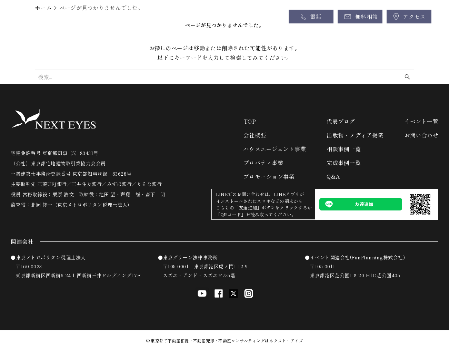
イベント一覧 (421, 121)
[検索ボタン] (407, 77)
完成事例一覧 (344, 162)
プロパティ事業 (263, 162)
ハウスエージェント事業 (274, 149)
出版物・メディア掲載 (355, 135)
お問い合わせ (421, 135)
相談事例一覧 (344, 149)
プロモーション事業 (269, 176)
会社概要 (254, 135)
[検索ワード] (224, 77)
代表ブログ (341, 121)
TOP (249, 121)
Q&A (333, 176)
